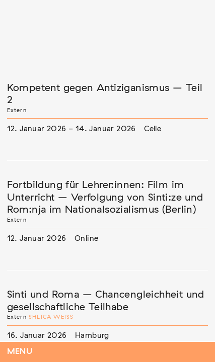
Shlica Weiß (51, 317)
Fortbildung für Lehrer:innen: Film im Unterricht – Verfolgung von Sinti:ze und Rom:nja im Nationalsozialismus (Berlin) (105, 197)
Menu (20, 351)
